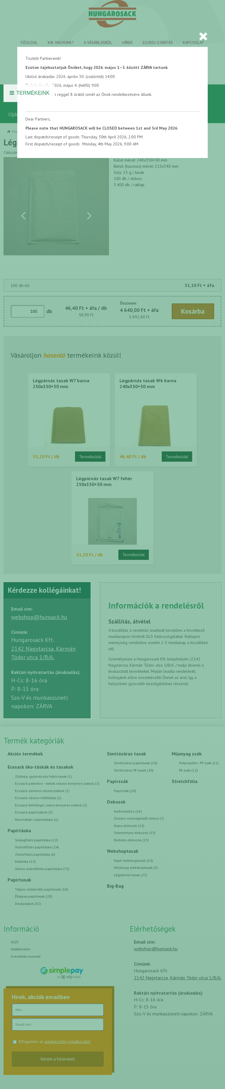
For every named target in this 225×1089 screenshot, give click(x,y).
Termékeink (30, 93)
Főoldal (29, 42)
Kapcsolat (193, 42)
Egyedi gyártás (158, 42)
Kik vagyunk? (61, 42)
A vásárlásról (98, 42)
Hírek (127, 42)
